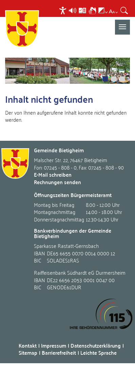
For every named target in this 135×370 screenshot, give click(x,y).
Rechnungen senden (57, 182)
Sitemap (28, 352)
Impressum (53, 345)
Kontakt (28, 345)
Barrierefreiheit (59, 352)
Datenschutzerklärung (96, 345)
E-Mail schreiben (53, 174)
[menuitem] (64, 10)
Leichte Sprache (98, 352)
